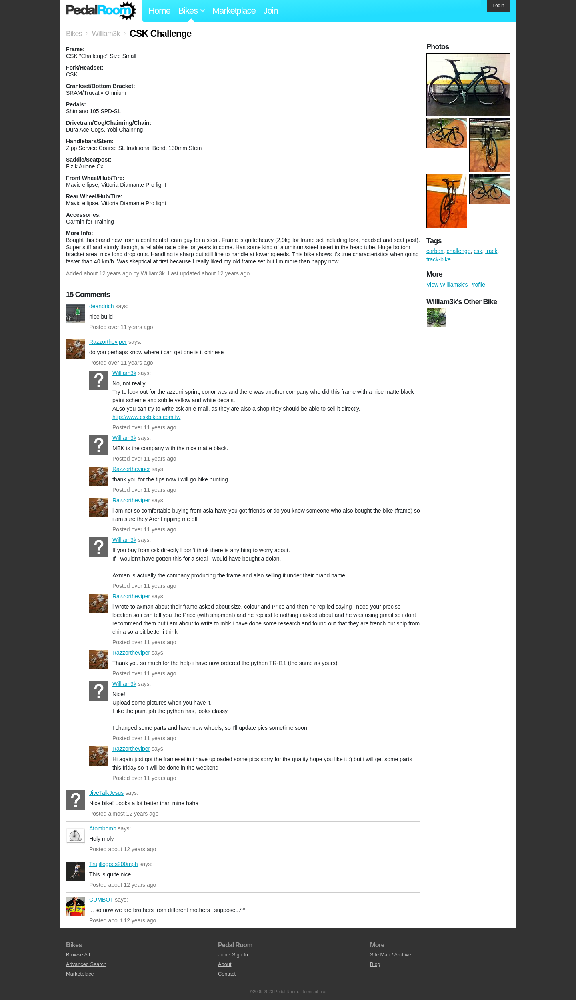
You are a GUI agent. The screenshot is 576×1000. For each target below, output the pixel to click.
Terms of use (314, 991)
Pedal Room (101, 10)
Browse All (78, 955)
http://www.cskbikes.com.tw (146, 417)
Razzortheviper (75, 349)
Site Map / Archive (390, 955)
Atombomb (75, 835)
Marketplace (234, 11)
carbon (435, 251)
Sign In (240, 955)
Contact (227, 974)
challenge (459, 251)
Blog (375, 964)
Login (498, 5)
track (491, 251)
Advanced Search (86, 964)
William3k (153, 273)
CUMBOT (75, 906)
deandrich (75, 313)
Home (159, 11)
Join (271, 11)
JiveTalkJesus (75, 800)
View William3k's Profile (455, 284)
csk (478, 251)
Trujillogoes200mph (75, 871)
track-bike (438, 259)
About (224, 964)
